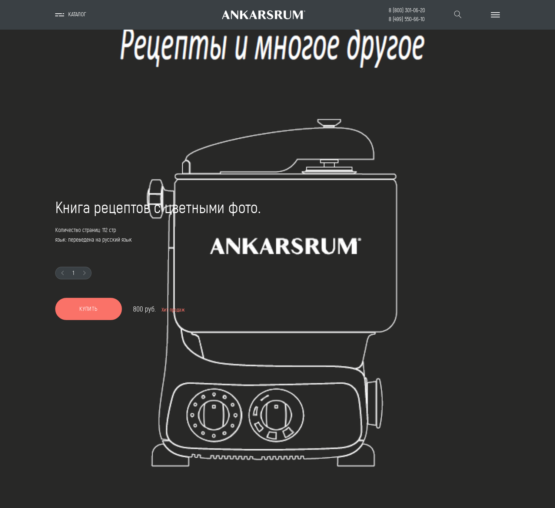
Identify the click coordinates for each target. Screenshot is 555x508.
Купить (88, 308)
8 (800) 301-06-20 (407, 10)
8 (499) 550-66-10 (407, 19)
